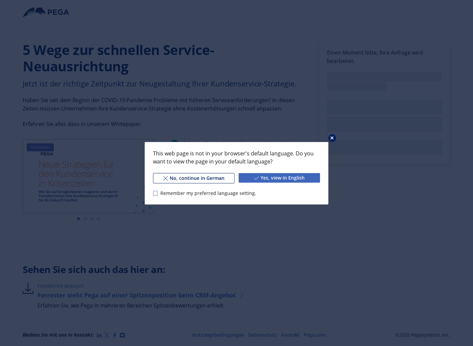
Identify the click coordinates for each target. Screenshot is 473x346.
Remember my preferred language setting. (208, 193)
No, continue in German (193, 178)
